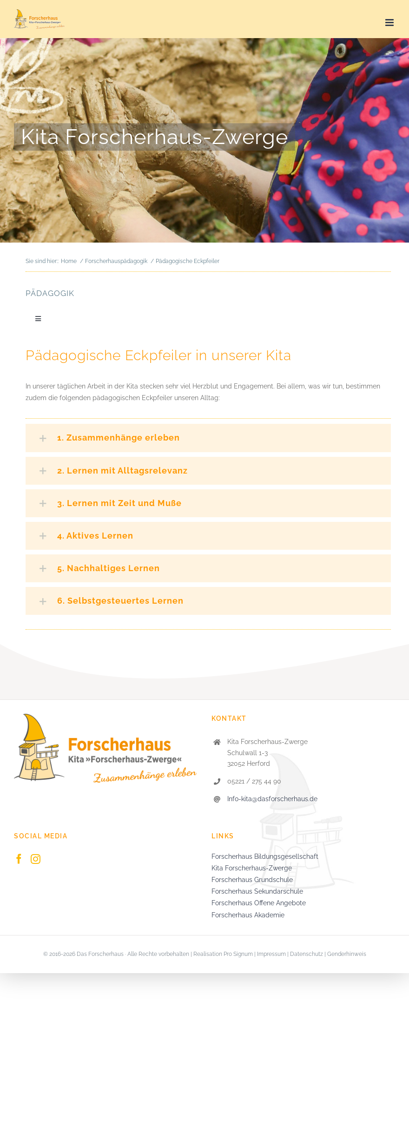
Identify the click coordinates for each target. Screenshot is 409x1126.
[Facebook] (19, 859)
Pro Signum (238, 954)
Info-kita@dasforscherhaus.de (272, 799)
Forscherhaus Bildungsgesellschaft (264, 856)
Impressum (271, 954)
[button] (208, 438)
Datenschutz (306, 954)
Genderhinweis (346, 954)
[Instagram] (35, 859)
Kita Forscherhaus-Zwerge (251, 868)
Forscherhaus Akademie (247, 915)
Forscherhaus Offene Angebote (258, 903)
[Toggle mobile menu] (390, 22)
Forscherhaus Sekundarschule (257, 891)
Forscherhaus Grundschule (252, 879)
